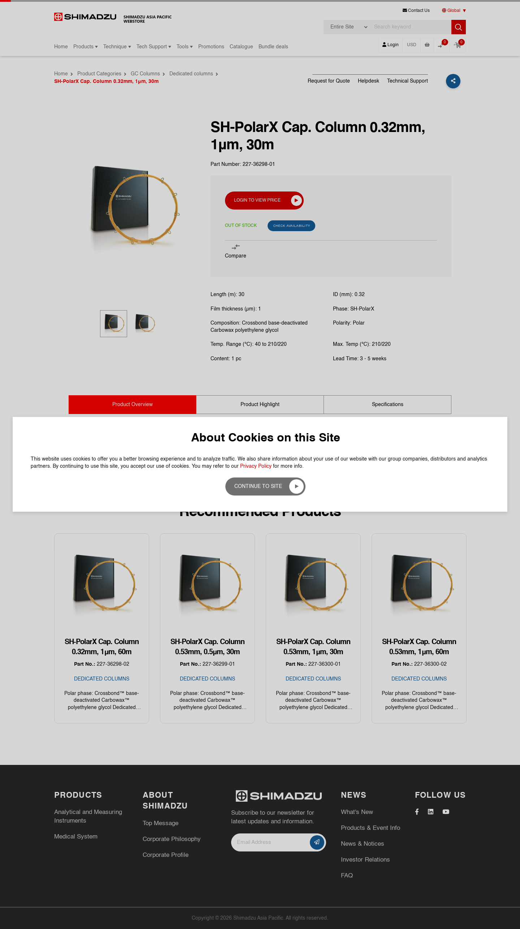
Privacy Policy (256, 466)
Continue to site (258, 486)
